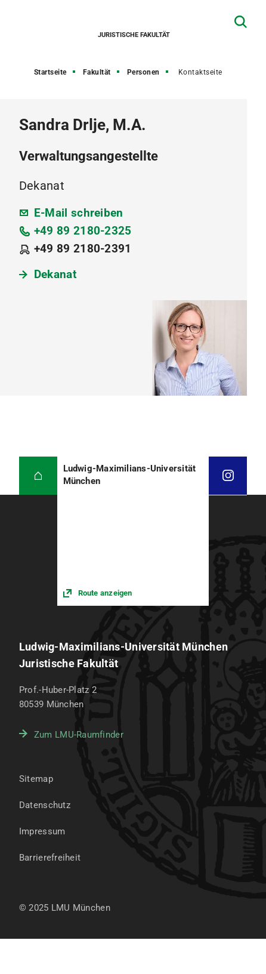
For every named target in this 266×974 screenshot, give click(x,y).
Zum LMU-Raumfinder (78, 734)
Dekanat (55, 274)
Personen (143, 72)
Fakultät (97, 72)
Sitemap (36, 778)
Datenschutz (44, 805)
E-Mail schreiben (78, 213)
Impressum (42, 831)
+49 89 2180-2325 (83, 231)
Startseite (50, 72)
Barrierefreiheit (50, 857)
